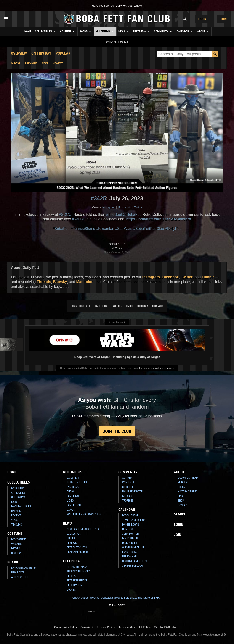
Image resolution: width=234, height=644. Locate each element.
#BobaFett (61, 229)
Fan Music (73, 487)
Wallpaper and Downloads (84, 514)
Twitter (138, 207)
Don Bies (127, 529)
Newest (58, 63)
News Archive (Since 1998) (83, 529)
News (123, 31)
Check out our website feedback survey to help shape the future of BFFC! (117, 597)
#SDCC (65, 214)
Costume (68, 31)
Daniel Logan (130, 524)
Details (16, 548)
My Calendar (130, 515)
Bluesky (60, 282)
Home (27, 31)
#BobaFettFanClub (148, 229)
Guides (71, 538)
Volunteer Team (188, 477)
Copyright (86, 627)
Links (181, 496)
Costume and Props (134, 561)
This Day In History (78, 571)
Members (127, 487)
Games (71, 509)
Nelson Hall (130, 556)
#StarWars (123, 229)
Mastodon (85, 282)
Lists (14, 501)
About (203, 31)
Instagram (108, 207)
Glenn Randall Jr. (133, 547)
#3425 (98, 198)
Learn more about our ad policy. (156, 368)
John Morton (130, 533)
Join (224, 19)
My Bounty (17, 488)
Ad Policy (144, 627)
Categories (18, 492)
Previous (31, 63)
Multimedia (105, 31)
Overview (19, 53)
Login (202, 19)
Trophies (127, 500)
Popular (63, 53)
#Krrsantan (105, 229)
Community (163, 31)
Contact (183, 505)
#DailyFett (173, 229)
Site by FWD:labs (165, 627)
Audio (70, 491)
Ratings (16, 511)
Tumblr (208, 277)
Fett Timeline (75, 585)
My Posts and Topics (24, 568)
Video (70, 500)
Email (130, 306)
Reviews (16, 515)
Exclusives (74, 533)
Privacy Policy (106, 627)
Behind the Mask (77, 566)
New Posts (17, 572)
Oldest (15, 63)
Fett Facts (73, 576)
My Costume (18, 539)
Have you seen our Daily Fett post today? (117, 5)
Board (86, 31)
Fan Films (73, 496)
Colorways (18, 497)
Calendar (185, 31)
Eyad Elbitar (130, 552)
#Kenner (79, 219)
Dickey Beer (129, 542)
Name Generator (132, 491)
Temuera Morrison (133, 520)
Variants (16, 544)
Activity (127, 477)
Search (180, 514)
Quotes (71, 589)
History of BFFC (187, 491)
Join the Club (117, 431)
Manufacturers (21, 506)
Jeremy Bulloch (132, 565)
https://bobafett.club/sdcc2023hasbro (158, 219)
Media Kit (183, 482)
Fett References (77, 580)
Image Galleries (77, 482)
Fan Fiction (74, 505)
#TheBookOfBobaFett (123, 214)
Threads (44, 282)
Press (181, 487)
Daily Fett (73, 477)
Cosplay (16, 553)
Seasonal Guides (77, 552)
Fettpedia (141, 31)
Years (14, 520)
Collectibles (45, 31)
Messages (128, 496)
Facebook (124, 207)
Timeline (16, 524)
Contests (128, 482)
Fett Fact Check (77, 547)
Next (45, 63)
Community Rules (65, 627)
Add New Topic (20, 577)
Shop (181, 500)
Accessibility (127, 627)
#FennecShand (82, 229)
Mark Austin (130, 538)
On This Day (41, 53)
